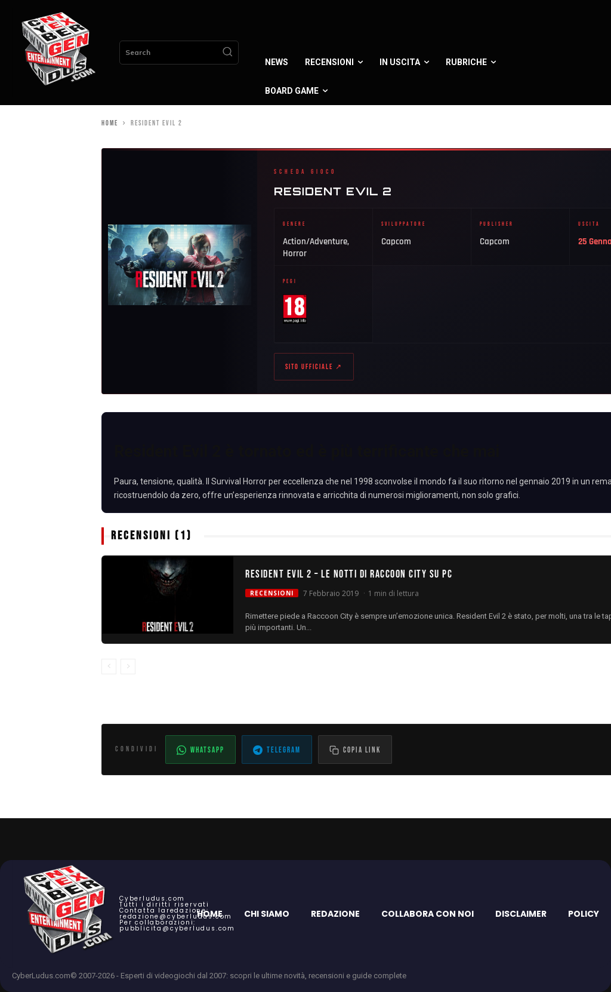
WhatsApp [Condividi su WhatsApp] (200, 750)
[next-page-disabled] (128, 667)
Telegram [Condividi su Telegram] (277, 750)
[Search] (227, 53)
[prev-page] (108, 667)
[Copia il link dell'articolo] (355, 749)
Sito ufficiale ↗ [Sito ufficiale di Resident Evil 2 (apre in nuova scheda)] (313, 367)
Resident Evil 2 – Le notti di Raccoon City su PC (348, 575)
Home (109, 123)
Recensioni (272, 593)
